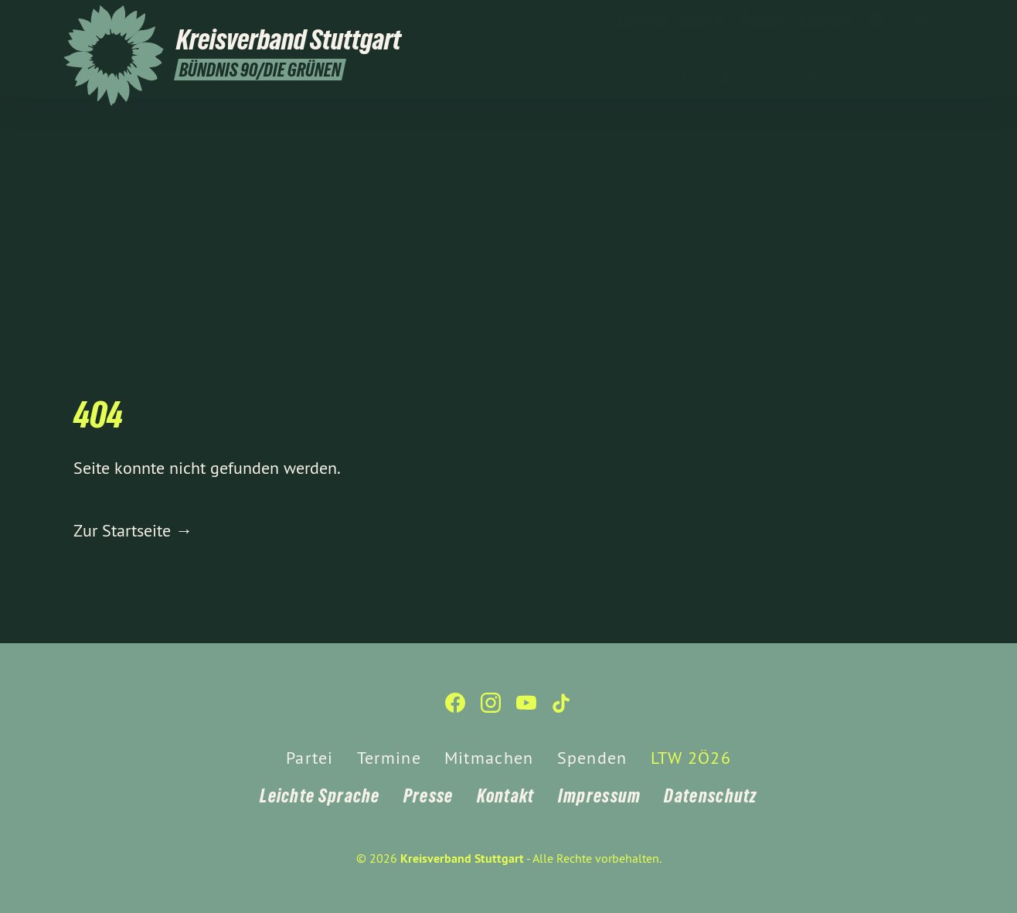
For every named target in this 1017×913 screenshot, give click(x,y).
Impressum (599, 795)
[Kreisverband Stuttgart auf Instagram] (898, 20)
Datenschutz (710, 795)
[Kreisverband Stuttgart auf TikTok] (945, 20)
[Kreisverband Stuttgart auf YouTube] (922, 20)
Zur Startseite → (132, 530)
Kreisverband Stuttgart (462, 858)
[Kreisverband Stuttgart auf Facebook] (875, 20)
